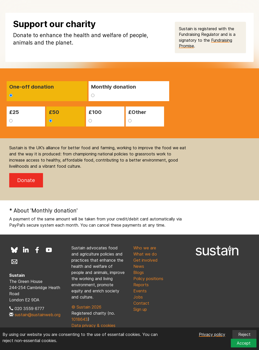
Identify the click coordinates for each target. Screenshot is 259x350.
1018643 (79, 319)
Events (140, 290)
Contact (141, 303)
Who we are (144, 247)
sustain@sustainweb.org (37, 314)
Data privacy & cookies (93, 325)
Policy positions (148, 278)
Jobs (138, 297)
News (138, 266)
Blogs (138, 272)
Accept (244, 343)
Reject (244, 334)
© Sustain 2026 (86, 307)
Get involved (145, 260)
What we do (145, 254)
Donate (26, 180)
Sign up (140, 309)
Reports (141, 284)
